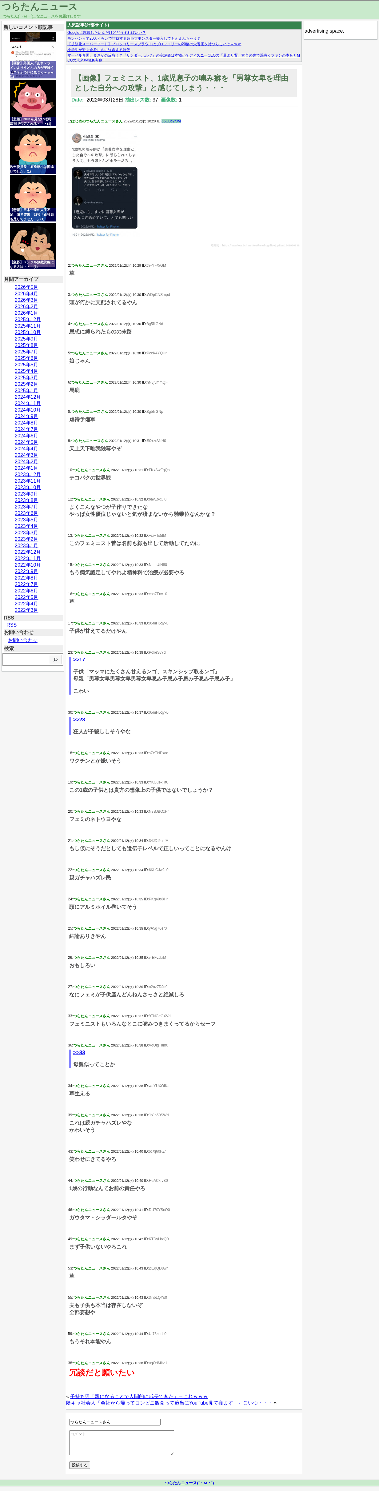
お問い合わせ (23, 640)
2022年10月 (28, 565)
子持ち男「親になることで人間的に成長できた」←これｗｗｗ (139, 1396)
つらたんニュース (40, 7)
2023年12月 (28, 474)
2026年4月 (26, 293)
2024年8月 (26, 422)
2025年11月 (28, 326)
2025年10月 (28, 332)
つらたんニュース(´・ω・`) (189, 1487)
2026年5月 (26, 287)
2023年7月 (26, 506)
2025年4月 (26, 371)
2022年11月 (28, 558)
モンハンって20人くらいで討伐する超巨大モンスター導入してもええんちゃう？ (134, 38)
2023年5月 (26, 519)
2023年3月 (26, 532)
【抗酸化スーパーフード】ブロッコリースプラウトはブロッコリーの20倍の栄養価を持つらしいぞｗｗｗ (154, 44)
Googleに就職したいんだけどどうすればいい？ (106, 32)
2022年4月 (26, 603)
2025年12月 (28, 319)
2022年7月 (26, 584)
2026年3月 (26, 300)
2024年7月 (26, 429)
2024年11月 (28, 403)
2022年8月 (26, 577)
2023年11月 (28, 481)
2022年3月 (26, 610)
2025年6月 (26, 358)
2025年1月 (26, 390)
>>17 (79, 660)
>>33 (79, 1052)
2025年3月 (26, 377)
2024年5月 (26, 442)
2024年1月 (26, 468)
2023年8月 (26, 500)
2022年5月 (26, 597)
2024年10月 (28, 410)
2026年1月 (26, 313)
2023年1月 (26, 545)
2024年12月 (28, 397)
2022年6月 (26, 590)
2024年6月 (26, 435)
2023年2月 (26, 539)
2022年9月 (26, 571)
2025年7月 (26, 351)
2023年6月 (26, 513)
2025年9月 (26, 338)
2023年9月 (26, 493)
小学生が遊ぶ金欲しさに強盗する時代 (98, 50)
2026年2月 (26, 306)
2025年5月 (26, 364)
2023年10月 (28, 487)
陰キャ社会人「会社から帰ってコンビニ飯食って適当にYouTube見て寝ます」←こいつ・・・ (169, 1402)
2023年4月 (26, 526)
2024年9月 (26, 416)
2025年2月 (26, 384)
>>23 (79, 720)
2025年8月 (26, 345)
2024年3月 (26, 455)
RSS (11, 625)
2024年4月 (26, 448)
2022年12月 (28, 552)
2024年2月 (26, 461)
